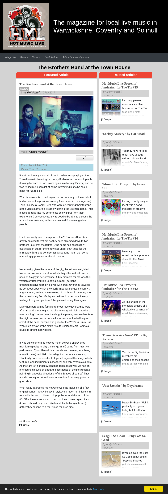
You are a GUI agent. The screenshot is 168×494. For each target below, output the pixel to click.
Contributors (51, 57)
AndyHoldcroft (32, 92)
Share (26, 425)
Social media (30, 421)
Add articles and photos (76, 57)
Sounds (36, 57)
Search (24, 57)
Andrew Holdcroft (38, 151)
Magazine (10, 57)
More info (98, 489)
